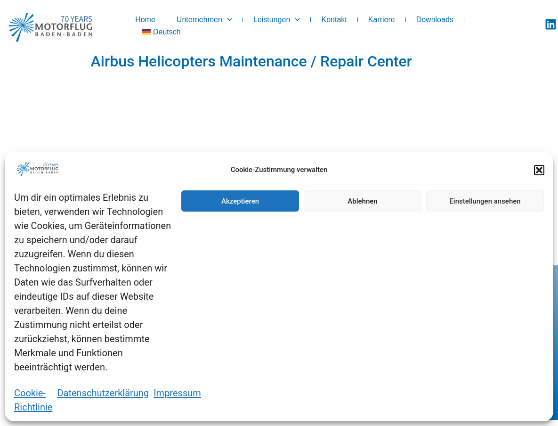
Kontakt (334, 20)
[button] (539, 170)
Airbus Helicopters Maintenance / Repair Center (251, 61)
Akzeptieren (240, 201)
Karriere (381, 20)
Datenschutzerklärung (103, 393)
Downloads (434, 20)
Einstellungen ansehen (484, 201)
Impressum (177, 393)
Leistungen (276, 20)
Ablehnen (362, 201)
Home (145, 20)
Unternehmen (204, 20)
